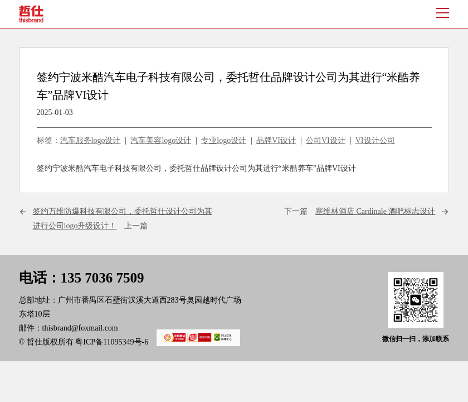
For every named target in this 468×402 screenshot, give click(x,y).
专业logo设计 (223, 140)
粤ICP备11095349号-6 (153, 342)
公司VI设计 (325, 140)
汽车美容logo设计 (160, 140)
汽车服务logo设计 (90, 140)
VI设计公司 (375, 140)
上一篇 (122, 218)
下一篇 (359, 211)
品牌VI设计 (276, 140)
